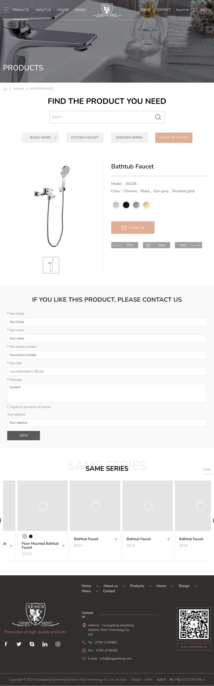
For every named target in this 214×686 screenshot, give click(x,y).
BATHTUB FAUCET (42, 89)
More (207, 469)
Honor (161, 586)
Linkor (148, 680)
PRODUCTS (20, 14)
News (86, 591)
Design (184, 586)
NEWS (145, 14)
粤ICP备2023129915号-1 (187, 680)
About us (111, 586)
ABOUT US (43, 14)
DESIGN (80, 14)
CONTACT (164, 14)
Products (18, 89)
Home (86, 586)
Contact (109, 591)
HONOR (63, 14)
